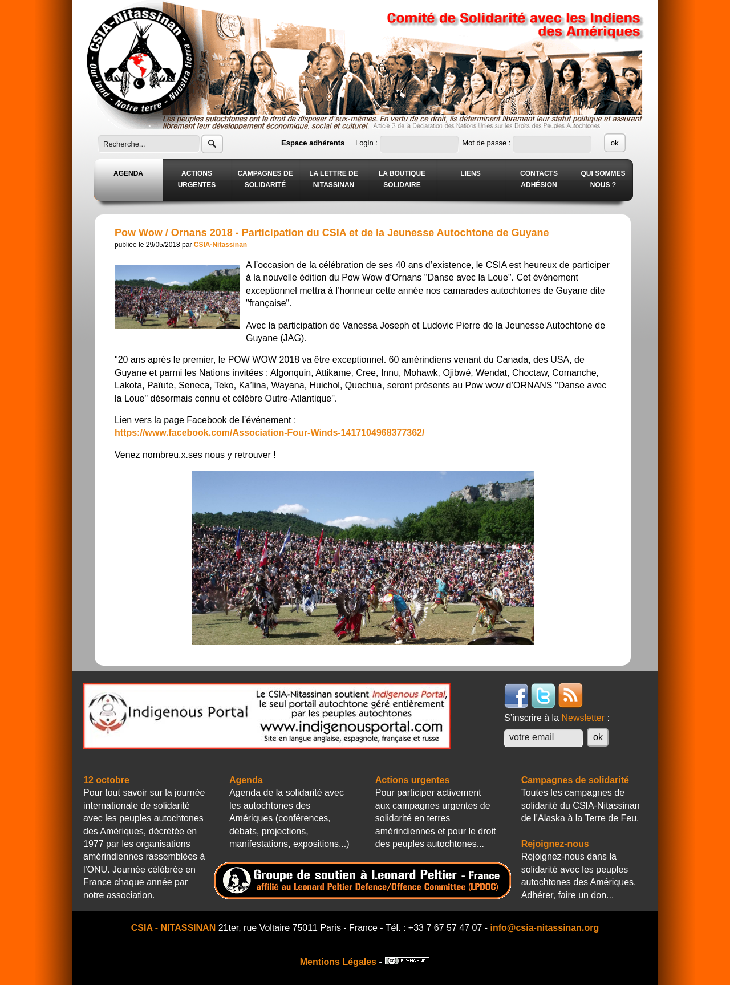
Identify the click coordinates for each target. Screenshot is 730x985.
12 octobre (106, 780)
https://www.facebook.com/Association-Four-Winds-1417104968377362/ (269, 432)
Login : (367, 143)
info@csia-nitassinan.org (544, 928)
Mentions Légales (338, 962)
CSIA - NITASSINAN (173, 928)
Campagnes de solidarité (575, 780)
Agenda (246, 780)
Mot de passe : (487, 143)
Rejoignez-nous (555, 844)
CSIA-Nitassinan (220, 245)
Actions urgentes (412, 780)
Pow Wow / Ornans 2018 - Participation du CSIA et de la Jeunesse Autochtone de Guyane (332, 232)
